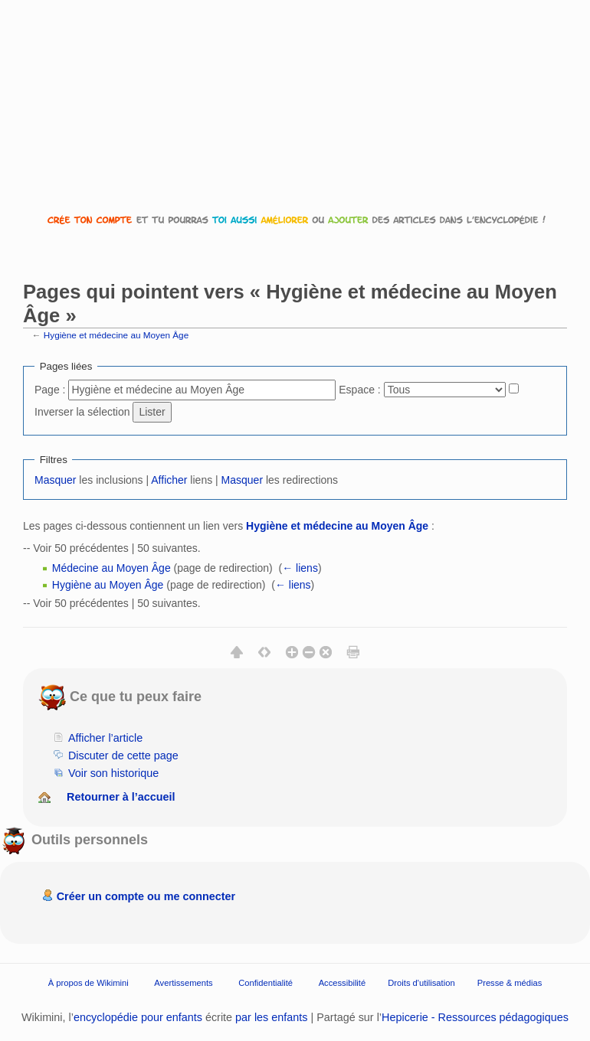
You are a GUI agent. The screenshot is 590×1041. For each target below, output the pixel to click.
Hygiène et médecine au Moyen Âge (116, 335)
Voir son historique (113, 773)
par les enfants (271, 1017)
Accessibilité (342, 982)
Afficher (169, 480)
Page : (49, 389)
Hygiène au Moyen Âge (108, 585)
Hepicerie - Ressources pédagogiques (475, 1017)
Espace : (359, 389)
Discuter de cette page (123, 755)
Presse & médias (509, 982)
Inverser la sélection (82, 412)
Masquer (55, 480)
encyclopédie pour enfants (138, 1017)
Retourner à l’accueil (121, 797)
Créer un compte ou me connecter (146, 896)
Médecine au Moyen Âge (111, 568)
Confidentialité (265, 982)
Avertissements (183, 982)
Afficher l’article (105, 738)
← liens (300, 568)
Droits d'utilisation (421, 982)
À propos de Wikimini (88, 982)
